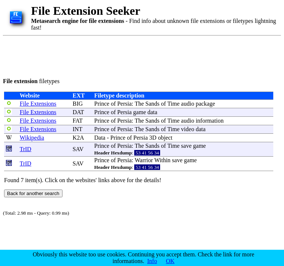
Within (162, 160)
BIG (77, 103)
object (165, 137)
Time (173, 103)
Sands (152, 103)
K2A (78, 137)
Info (152, 261)
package (205, 103)
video (188, 129)
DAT (78, 112)
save (186, 146)
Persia (124, 103)
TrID (25, 149)
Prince (101, 103)
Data (99, 137)
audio (188, 103)
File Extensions (38, 103)
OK (170, 261)
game (139, 112)
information (210, 120)
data (153, 112)
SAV (78, 149)
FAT (77, 120)
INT (77, 129)
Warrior (144, 160)
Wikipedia (32, 137)
